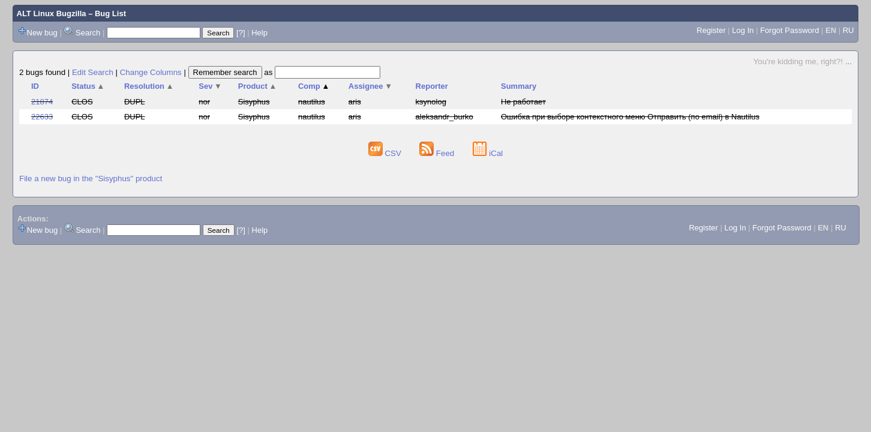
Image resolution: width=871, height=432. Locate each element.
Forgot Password (789, 30)
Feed (437, 153)
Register (710, 30)
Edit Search (92, 72)
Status (87, 86)
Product (257, 86)
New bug (42, 32)
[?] (240, 32)
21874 (42, 101)
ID (35, 86)
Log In (742, 30)
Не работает (523, 101)
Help (259, 32)
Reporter (432, 86)
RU (848, 30)
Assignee (370, 86)
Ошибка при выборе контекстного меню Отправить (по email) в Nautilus (630, 116)
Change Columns (151, 72)
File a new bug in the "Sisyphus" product (90, 178)
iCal (488, 153)
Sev (210, 86)
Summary (518, 86)
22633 (42, 116)
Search (88, 32)
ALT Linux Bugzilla (51, 13)
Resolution (149, 86)
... (848, 61)
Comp (313, 86)
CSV (386, 153)
